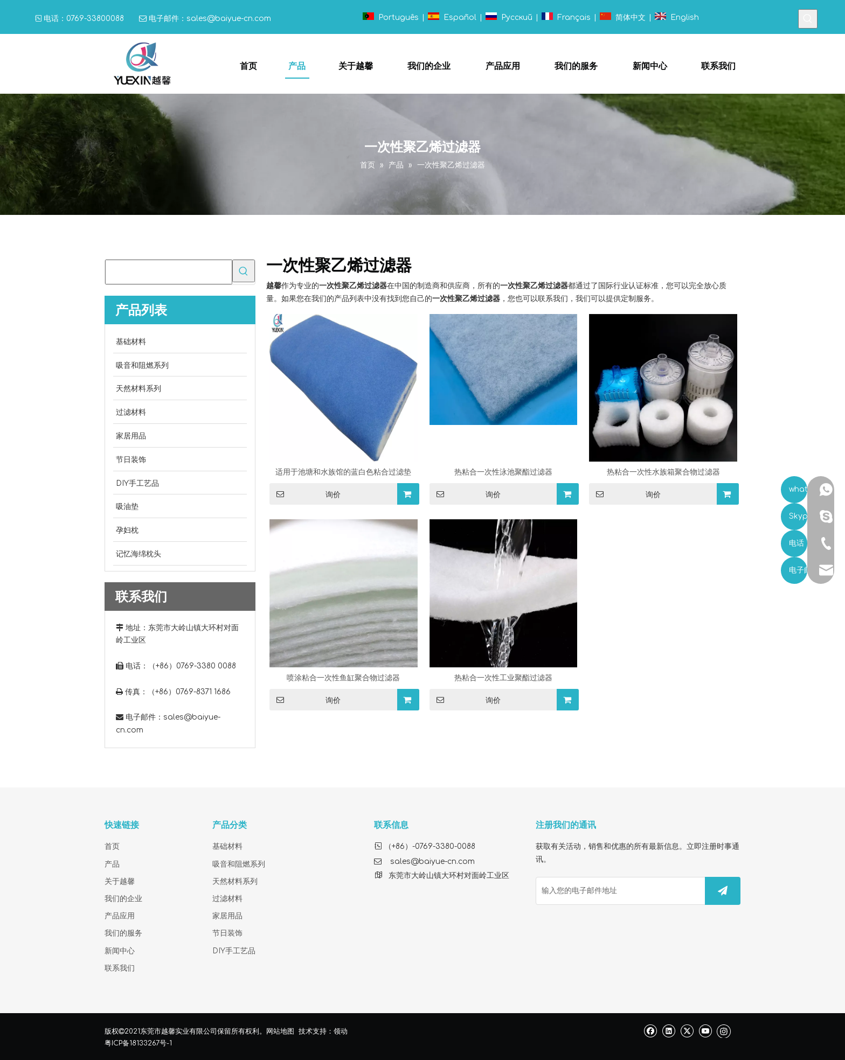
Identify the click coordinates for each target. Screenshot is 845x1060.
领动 (341, 1031)
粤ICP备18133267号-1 (138, 1043)
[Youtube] (705, 1030)
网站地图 (280, 1031)
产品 (112, 864)
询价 (305, 494)
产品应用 (120, 916)
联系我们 (120, 968)
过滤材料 (227, 899)
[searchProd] (168, 272)
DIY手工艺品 (233, 951)
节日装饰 (227, 933)
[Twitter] (687, 1030)
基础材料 (227, 846)
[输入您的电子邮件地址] (618, 890)
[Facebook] (650, 1030)
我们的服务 (123, 933)
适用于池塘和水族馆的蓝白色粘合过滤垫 (343, 472)
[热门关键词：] (808, 19)
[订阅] (722, 891)
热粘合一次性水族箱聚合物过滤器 (663, 472)
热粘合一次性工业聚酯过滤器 (503, 678)
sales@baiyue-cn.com (228, 19)
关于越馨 (120, 881)
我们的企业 (123, 899)
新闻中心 (120, 951)
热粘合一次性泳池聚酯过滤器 (503, 472)
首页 (112, 846)
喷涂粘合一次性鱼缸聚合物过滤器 (343, 678)
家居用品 (227, 916)
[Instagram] (724, 1031)
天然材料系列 (235, 881)
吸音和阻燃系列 (238, 864)
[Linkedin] (668, 1030)
